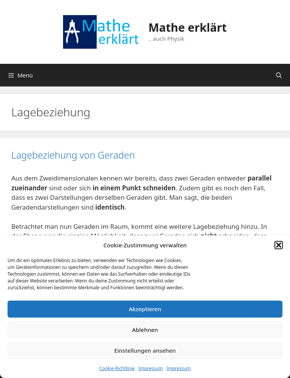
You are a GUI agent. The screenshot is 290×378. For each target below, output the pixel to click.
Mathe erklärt (187, 27)
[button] (278, 245)
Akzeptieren (145, 309)
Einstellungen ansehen (145, 350)
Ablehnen (145, 329)
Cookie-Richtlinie (117, 368)
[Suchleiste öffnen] (279, 75)
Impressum (151, 368)
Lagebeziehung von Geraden (73, 154)
